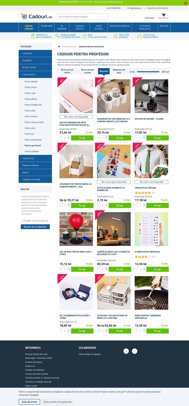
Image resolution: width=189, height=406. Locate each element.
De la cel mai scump (87, 71)
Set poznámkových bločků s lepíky (75, 316)
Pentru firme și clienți (34, 122)
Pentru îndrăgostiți (33, 104)
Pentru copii (30, 93)
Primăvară (46, 26)
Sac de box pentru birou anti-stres (76, 253)
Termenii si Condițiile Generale (38, 381)
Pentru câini (30, 110)
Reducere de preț (119, 71)
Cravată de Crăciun (145, 188)
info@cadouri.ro (134, 8)
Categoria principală (145, 27)
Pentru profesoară (33, 139)
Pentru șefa (30, 128)
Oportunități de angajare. (90, 354)
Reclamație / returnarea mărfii (38, 358)
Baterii (26, 172)
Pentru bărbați (31, 81)
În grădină (61, 27)
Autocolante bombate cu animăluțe (111, 189)
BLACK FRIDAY (29, 67)
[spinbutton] (65, 138)
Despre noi (30, 366)
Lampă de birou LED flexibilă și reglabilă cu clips (113, 253)
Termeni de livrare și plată (36, 373)
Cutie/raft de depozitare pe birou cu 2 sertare (112, 316)
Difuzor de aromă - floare (149, 119)
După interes (99, 27)
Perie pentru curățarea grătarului (148, 316)
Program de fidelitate (34, 369)
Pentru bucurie (31, 116)
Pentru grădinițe (32, 151)
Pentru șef (29, 133)
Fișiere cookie (31, 385)
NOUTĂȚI (164, 26)
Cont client (149, 17)
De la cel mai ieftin (67, 71)
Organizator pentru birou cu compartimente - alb (76, 185)
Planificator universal (147, 251)
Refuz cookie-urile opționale (57, 402)
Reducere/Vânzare (120, 26)
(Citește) (34, 395)
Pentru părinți (31, 99)
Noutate (104, 71)
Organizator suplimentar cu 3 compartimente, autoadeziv (113, 120)
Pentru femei (30, 87)
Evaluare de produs (33, 362)
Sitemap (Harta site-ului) (36, 354)
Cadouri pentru (79, 27)
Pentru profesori (33, 145)
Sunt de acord (29, 402)
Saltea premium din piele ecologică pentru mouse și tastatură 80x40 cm (74, 123)
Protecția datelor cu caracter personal (42, 377)
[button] (68, 137)
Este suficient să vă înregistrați (109, 1)
